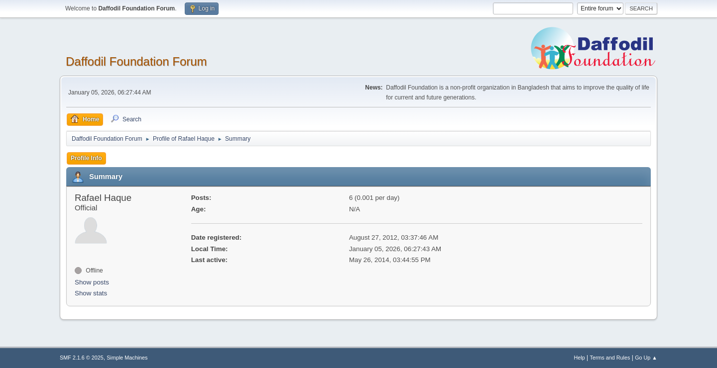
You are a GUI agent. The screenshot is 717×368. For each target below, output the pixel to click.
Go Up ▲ (646, 358)
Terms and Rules (610, 358)
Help (579, 358)
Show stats (91, 293)
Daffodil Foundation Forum (136, 61)
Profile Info (86, 158)
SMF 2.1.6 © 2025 (82, 358)
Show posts (92, 282)
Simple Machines (127, 358)
